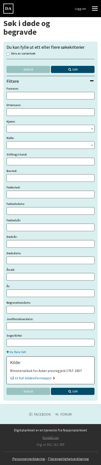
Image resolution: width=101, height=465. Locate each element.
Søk (75, 69)
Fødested (12, 187)
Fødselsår (13, 220)
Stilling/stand (16, 154)
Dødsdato (13, 253)
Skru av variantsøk (21, 54)
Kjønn (10, 121)
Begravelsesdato (18, 303)
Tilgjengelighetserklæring (68, 459)
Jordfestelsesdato (19, 319)
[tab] (50, 81)
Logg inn (80, 9)
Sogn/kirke (13, 336)
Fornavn (12, 89)
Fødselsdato (15, 204)
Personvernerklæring (28, 459)
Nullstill (28, 69)
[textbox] (50, 128)
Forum (63, 414)
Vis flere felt (16, 352)
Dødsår (11, 237)
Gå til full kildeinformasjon (32, 378)
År (7, 286)
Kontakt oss (50, 437)
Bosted (11, 171)
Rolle (9, 138)
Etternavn (13, 105)
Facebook (40, 414)
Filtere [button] (50, 81)
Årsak (10, 270)
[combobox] (50, 128)
